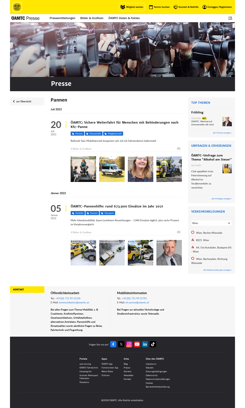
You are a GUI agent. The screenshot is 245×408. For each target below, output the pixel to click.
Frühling (197, 112)
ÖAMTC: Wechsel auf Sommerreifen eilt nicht (202, 123)
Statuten (150, 368)
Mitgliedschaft (115, 133)
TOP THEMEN (200, 103)
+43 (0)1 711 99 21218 (67, 298)
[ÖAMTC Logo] (17, 7)
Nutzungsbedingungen (156, 371)
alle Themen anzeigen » (222, 132)
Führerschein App (110, 368)
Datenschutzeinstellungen (158, 379)
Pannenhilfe (95, 133)
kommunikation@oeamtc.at (74, 302)
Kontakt (18, 289)
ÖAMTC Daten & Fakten (124, 18)
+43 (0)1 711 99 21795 (134, 298)
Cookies (149, 383)
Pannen (79, 133)
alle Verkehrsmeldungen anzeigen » (217, 270)
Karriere (127, 371)
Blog (126, 364)
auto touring (85, 364)
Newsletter (128, 375)
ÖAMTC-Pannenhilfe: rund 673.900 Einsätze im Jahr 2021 (117, 206)
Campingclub (86, 371)
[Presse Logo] (25, 18)
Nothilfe (79, 213)
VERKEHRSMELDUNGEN (208, 211)
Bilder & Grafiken (91, 18)
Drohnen (106, 375)
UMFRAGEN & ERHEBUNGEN (211, 146)
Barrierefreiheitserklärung (158, 387)
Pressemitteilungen (62, 18)
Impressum (151, 364)
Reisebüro (84, 382)
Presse (127, 368)
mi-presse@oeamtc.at (137, 302)
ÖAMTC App (107, 364)
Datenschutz (152, 375)
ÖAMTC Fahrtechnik (89, 368)
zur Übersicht (23, 101)
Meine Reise (107, 371)
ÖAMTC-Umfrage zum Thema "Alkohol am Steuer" (211, 157)
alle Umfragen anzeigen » (222, 198)
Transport (109, 213)
